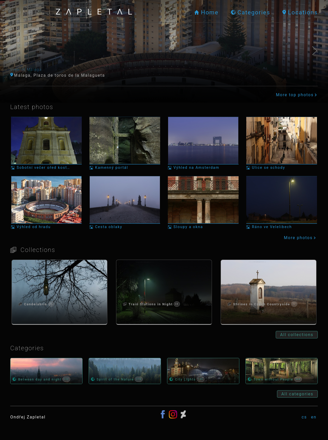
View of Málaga (26, 69)
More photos (300, 237)
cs (304, 417)
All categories (297, 394)
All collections (296, 334)
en (313, 417)
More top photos (297, 94)
